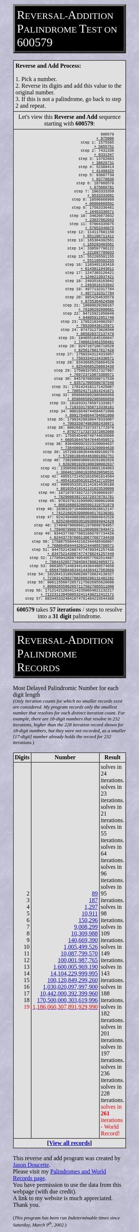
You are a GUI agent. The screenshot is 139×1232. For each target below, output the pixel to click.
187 (93, 900)
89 (95, 893)
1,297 (91, 907)
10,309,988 (84, 933)
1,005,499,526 (81, 947)
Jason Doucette (31, 1165)
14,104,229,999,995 (74, 973)
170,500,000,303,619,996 (67, 1000)
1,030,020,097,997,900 (70, 987)
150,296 (88, 920)
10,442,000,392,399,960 (69, 993)
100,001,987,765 (78, 960)
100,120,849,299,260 (72, 980)
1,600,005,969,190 (75, 967)
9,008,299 (86, 927)
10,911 (89, 913)
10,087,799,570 (79, 953)
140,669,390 (83, 940)
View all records (69, 1143)
